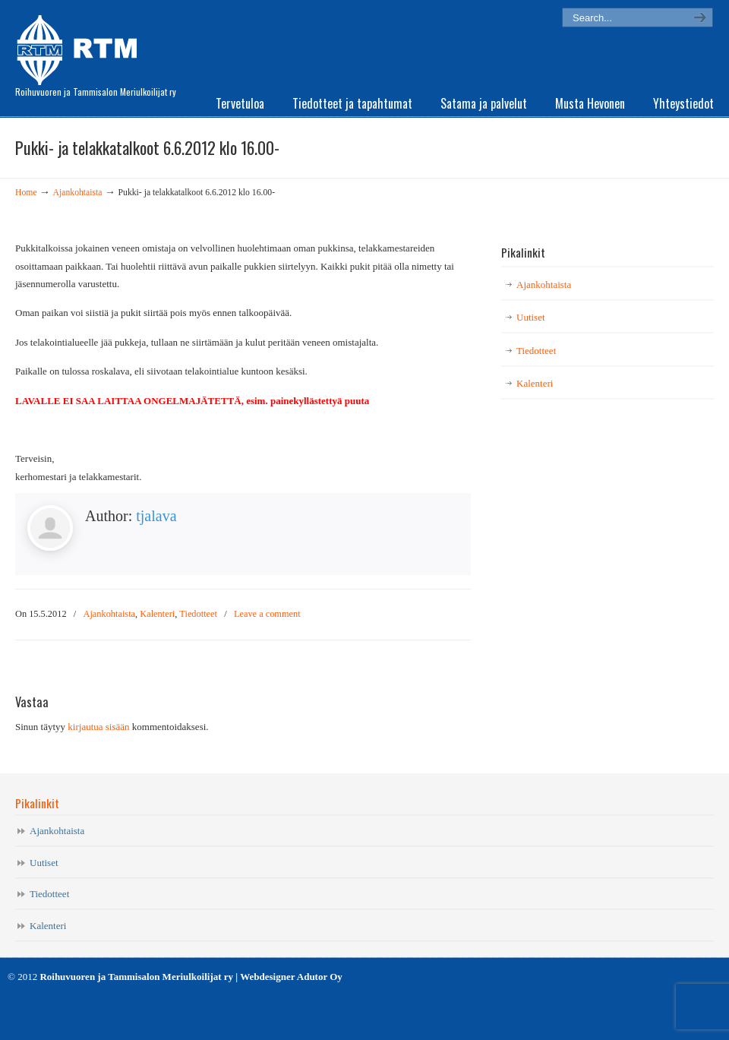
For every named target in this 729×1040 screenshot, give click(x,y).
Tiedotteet (198, 614)
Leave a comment (267, 614)
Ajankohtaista (78, 193)
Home (26, 193)
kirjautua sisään (98, 726)
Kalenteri (157, 614)
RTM (81, 46)
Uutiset (530, 317)
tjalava (156, 515)
